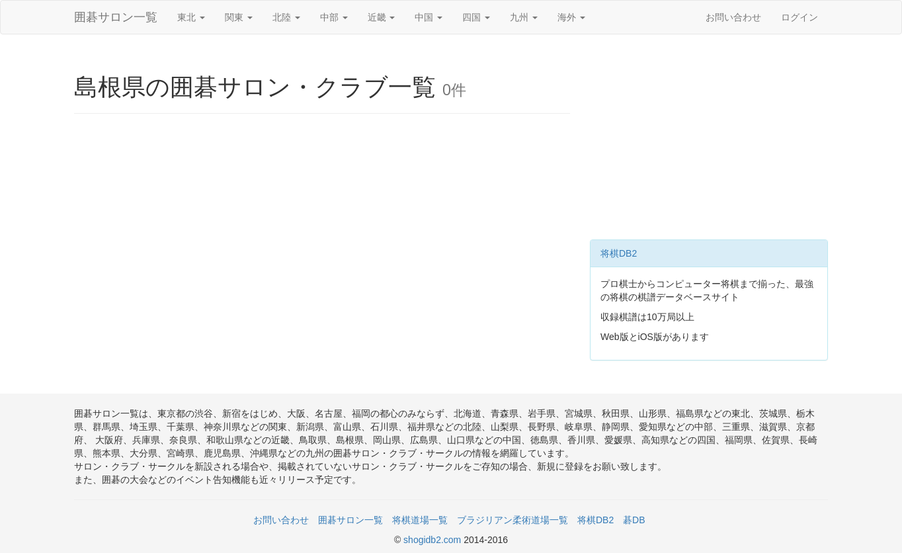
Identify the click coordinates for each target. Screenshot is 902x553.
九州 (524, 17)
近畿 (381, 17)
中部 (334, 17)
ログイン (799, 17)
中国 (428, 17)
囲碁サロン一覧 (115, 17)
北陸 (286, 17)
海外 (571, 17)
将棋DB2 (618, 253)
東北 (191, 17)
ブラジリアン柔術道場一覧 (512, 520)
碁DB (634, 520)
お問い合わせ (733, 17)
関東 (239, 17)
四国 (476, 17)
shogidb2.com (433, 539)
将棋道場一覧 (420, 520)
